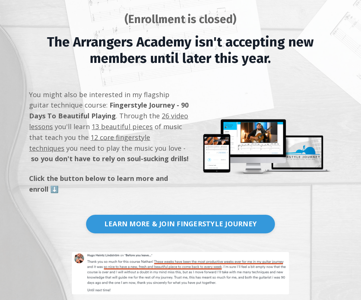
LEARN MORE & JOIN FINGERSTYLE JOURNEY (180, 223)
